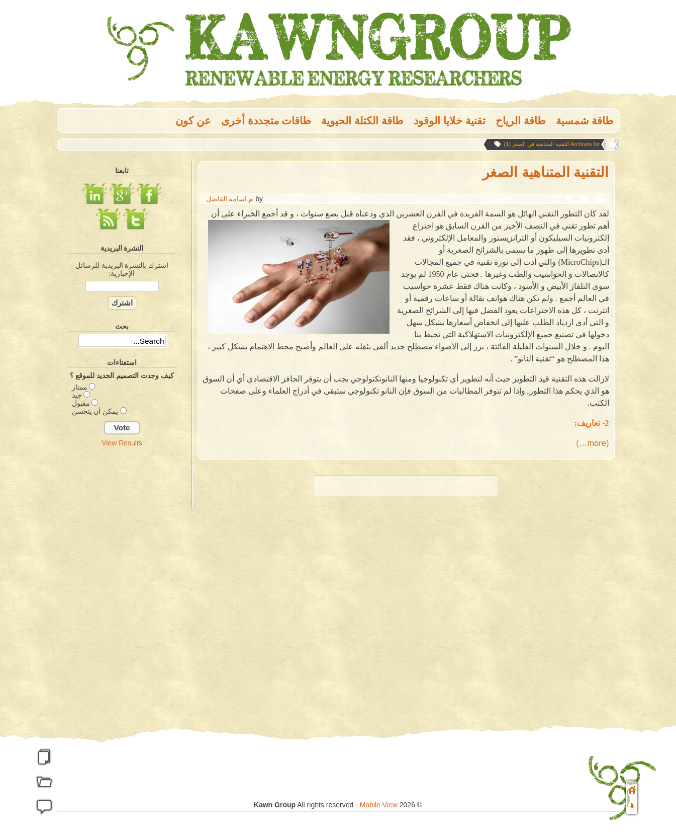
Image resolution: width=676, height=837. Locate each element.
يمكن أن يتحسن (95, 411)
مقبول (81, 403)
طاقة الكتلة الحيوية (362, 120)
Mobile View (379, 805)
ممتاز (79, 387)
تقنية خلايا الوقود (450, 120)
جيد (77, 395)
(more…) (592, 443)
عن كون (193, 120)
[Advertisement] (122, 611)
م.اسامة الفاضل (230, 199)
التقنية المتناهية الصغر (545, 172)
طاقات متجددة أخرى (266, 120)
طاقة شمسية (585, 120)
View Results (122, 443)
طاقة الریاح (521, 120)
